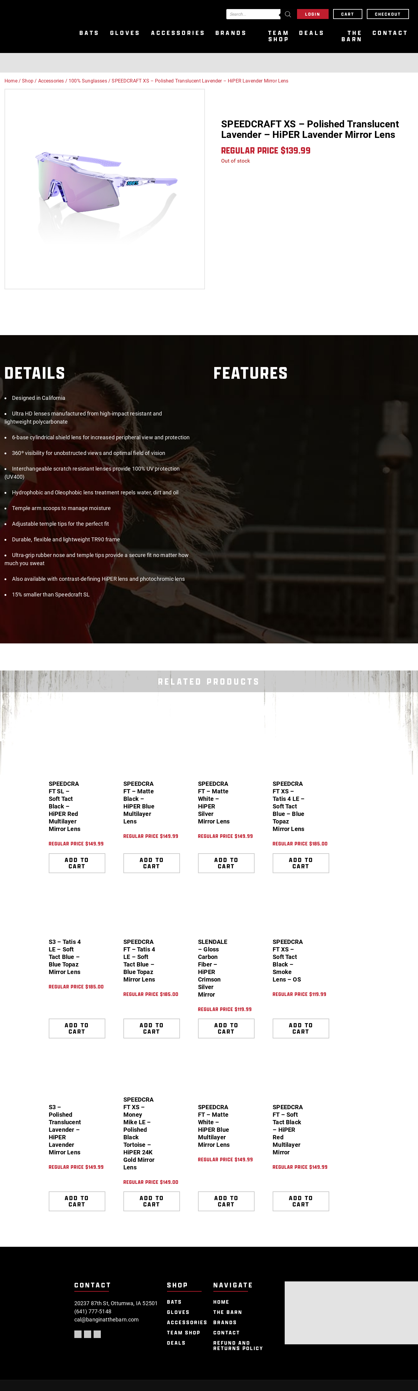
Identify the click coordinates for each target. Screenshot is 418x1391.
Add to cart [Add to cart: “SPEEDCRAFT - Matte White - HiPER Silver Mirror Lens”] (226, 863)
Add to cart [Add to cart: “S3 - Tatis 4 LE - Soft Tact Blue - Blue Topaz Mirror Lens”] (77, 1028)
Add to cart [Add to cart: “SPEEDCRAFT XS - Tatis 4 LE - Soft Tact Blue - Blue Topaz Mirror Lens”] (301, 863)
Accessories (178, 33)
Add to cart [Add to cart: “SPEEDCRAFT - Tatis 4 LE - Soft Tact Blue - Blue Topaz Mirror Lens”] (152, 1028)
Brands (231, 33)
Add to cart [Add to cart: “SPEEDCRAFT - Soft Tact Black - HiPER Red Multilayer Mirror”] (301, 1201)
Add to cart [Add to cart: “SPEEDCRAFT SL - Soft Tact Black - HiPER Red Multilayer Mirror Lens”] (77, 863)
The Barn (352, 36)
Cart (347, 14)
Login (312, 14)
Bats (89, 33)
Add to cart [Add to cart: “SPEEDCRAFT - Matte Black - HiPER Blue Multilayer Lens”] (152, 863)
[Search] (288, 14)
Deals (312, 33)
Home (11, 81)
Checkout (388, 14)
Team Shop (279, 36)
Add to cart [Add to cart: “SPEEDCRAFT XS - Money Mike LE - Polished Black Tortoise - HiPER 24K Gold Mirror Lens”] (152, 1201)
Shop (27, 81)
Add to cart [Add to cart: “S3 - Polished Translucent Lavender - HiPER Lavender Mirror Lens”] (77, 1201)
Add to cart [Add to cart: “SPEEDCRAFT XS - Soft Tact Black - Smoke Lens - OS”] (301, 1028)
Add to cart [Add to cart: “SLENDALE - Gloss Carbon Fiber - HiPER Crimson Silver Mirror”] (226, 1028)
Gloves (125, 33)
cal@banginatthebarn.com (106, 1319)
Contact (390, 33)
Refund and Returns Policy (238, 1345)
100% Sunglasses (88, 81)
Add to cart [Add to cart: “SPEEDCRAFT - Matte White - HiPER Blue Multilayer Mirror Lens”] (226, 1201)
